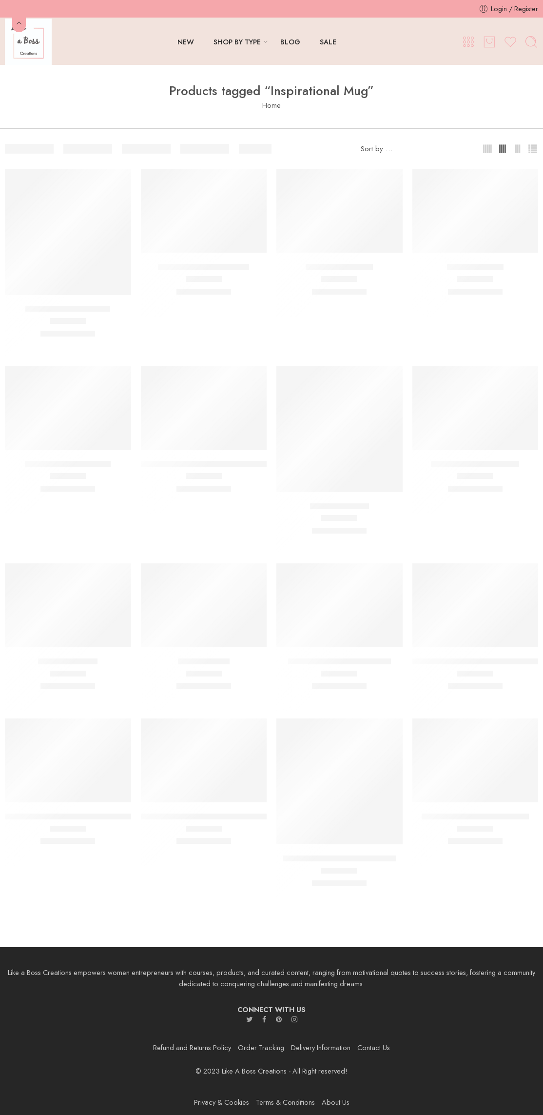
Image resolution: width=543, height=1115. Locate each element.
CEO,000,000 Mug (339, 266)
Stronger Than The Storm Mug (475, 816)
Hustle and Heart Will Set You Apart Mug (212, 464)
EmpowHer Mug (475, 266)
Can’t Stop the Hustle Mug (203, 266)
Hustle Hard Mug (339, 506)
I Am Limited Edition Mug (475, 464)
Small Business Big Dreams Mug (339, 858)
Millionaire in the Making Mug (339, 661)
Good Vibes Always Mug (68, 464)
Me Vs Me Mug (204, 661)
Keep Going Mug (67, 661)
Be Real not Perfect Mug (67, 309)
